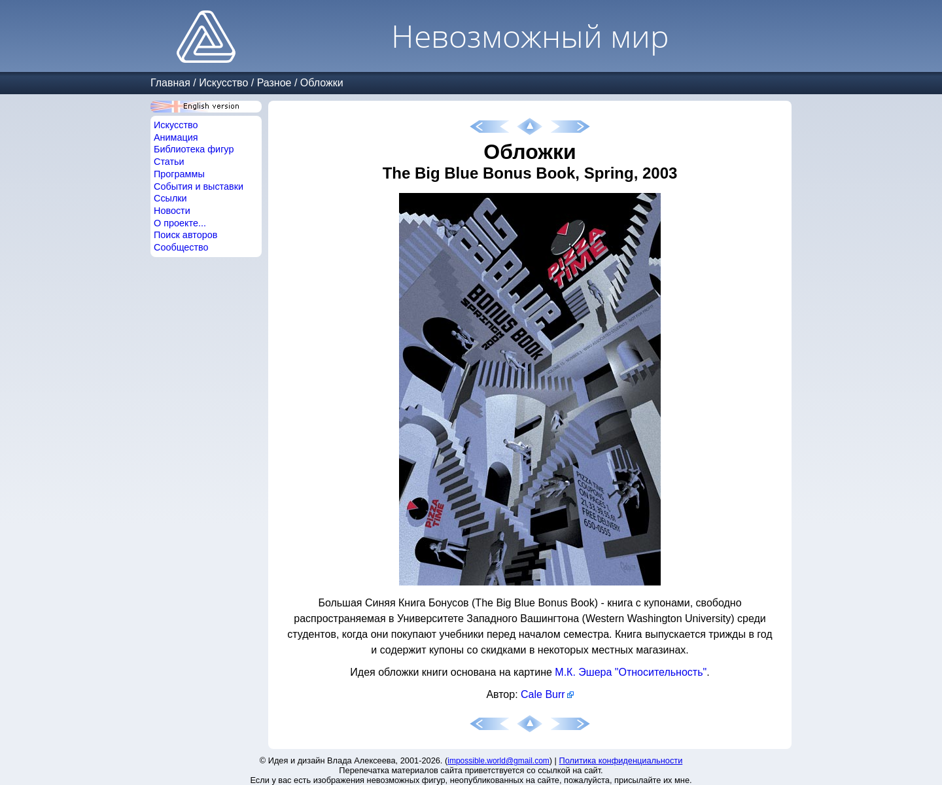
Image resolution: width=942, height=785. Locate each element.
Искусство (223, 82)
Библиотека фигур (194, 149)
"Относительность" (660, 672)
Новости (172, 210)
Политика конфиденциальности (621, 760)
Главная (170, 82)
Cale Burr (543, 694)
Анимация (176, 137)
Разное (274, 82)
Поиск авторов (185, 235)
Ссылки (170, 198)
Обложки (321, 82)
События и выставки (198, 186)
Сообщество (181, 247)
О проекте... (180, 223)
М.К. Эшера (583, 672)
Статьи (169, 161)
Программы (179, 174)
